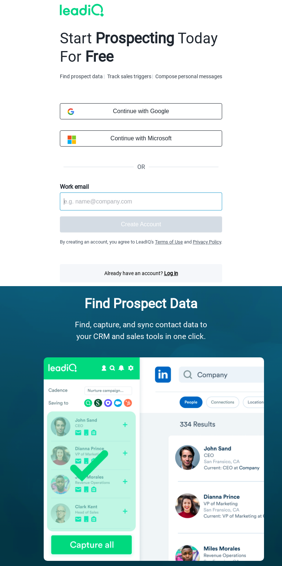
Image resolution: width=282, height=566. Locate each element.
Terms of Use (169, 242)
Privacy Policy (207, 242)
